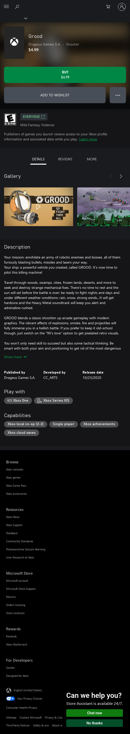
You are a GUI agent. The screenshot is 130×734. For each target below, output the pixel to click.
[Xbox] (13, 18)
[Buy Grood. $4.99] (65, 75)
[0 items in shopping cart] (110, 7)
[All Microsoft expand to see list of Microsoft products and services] (6, 7)
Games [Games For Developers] (10, 667)
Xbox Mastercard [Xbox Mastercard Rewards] (16, 644)
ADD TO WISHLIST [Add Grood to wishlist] (54, 95)
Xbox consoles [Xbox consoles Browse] (14, 469)
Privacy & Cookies (56, 717)
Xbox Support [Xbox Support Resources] (14, 525)
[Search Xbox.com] (17, 7)
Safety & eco (41, 725)
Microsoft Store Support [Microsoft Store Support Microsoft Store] (21, 588)
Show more (15, 356)
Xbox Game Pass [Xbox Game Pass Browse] (16, 485)
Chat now (94, 713)
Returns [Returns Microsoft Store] (11, 596)
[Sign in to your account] (122, 7)
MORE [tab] (92, 159)
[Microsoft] (64, 4)
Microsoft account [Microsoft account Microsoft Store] (17, 580)
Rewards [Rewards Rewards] (11, 636)
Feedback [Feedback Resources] (12, 533)
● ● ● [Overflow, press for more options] (118, 95)
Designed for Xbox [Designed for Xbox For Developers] (17, 675)
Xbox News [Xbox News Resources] (13, 517)
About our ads (60, 725)
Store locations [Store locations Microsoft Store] (15, 613)
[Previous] (111, 176)
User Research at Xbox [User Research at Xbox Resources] (20, 557)
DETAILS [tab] (38, 159)
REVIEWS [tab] (65, 159)
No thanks (95, 723)
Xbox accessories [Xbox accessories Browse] (16, 493)
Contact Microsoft (31, 717)
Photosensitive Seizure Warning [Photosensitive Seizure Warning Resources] (25, 549)
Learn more (88, 139)
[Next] (121, 176)
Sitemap (11, 717)
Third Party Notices (18, 725)
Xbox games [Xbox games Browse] (13, 477)
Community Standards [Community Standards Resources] (19, 541)
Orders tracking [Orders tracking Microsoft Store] (15, 605)
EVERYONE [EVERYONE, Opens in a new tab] (34, 117)
